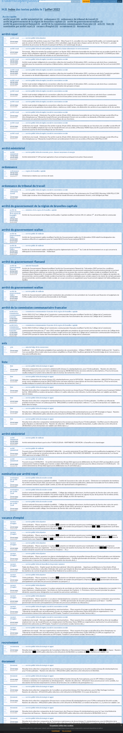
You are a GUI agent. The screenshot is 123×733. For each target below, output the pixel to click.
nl (121, 1)
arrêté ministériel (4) (31, 19)
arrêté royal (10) (11, 19)
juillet (49, 9)
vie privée (86, 1)
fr (119, 1)
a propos (98, 1)
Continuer (56, 731)
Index (11, 9)
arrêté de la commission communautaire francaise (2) (69, 24)
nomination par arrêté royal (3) (19, 26)
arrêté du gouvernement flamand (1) (21, 24)
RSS (92, 1)
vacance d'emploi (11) (47, 26)
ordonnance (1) (51, 19)
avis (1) (101, 24)
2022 (56, 9)
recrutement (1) (67, 26)
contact (113, 1)
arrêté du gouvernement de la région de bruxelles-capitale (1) (34, 21)
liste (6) (110, 24)
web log (106, 1)
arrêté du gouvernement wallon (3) (84, 21)
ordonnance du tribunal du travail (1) (79, 19)
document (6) (83, 26)
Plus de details (66, 731)
